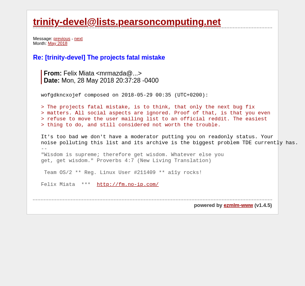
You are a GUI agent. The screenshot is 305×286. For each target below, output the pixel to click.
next (78, 38)
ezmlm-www (238, 205)
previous (62, 38)
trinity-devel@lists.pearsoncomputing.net (127, 21)
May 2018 (58, 43)
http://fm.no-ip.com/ (128, 184)
